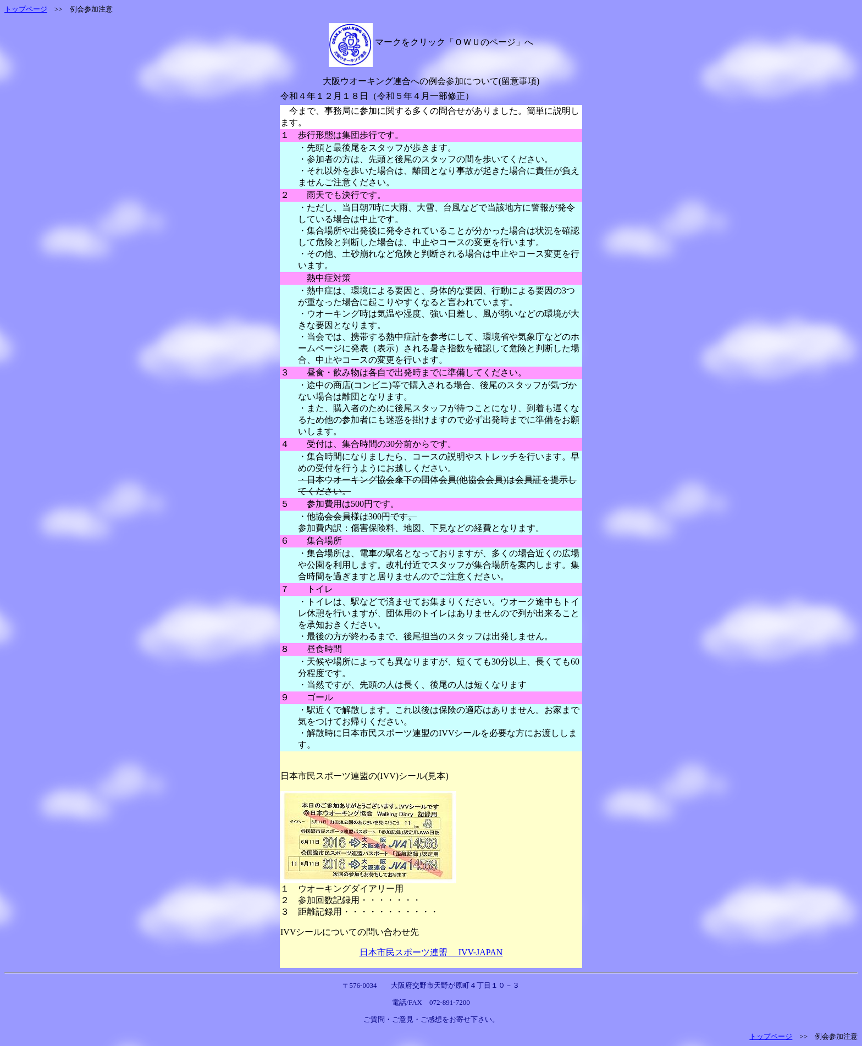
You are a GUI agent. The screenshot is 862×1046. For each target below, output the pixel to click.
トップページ (25, 9)
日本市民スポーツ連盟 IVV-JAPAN (431, 952)
